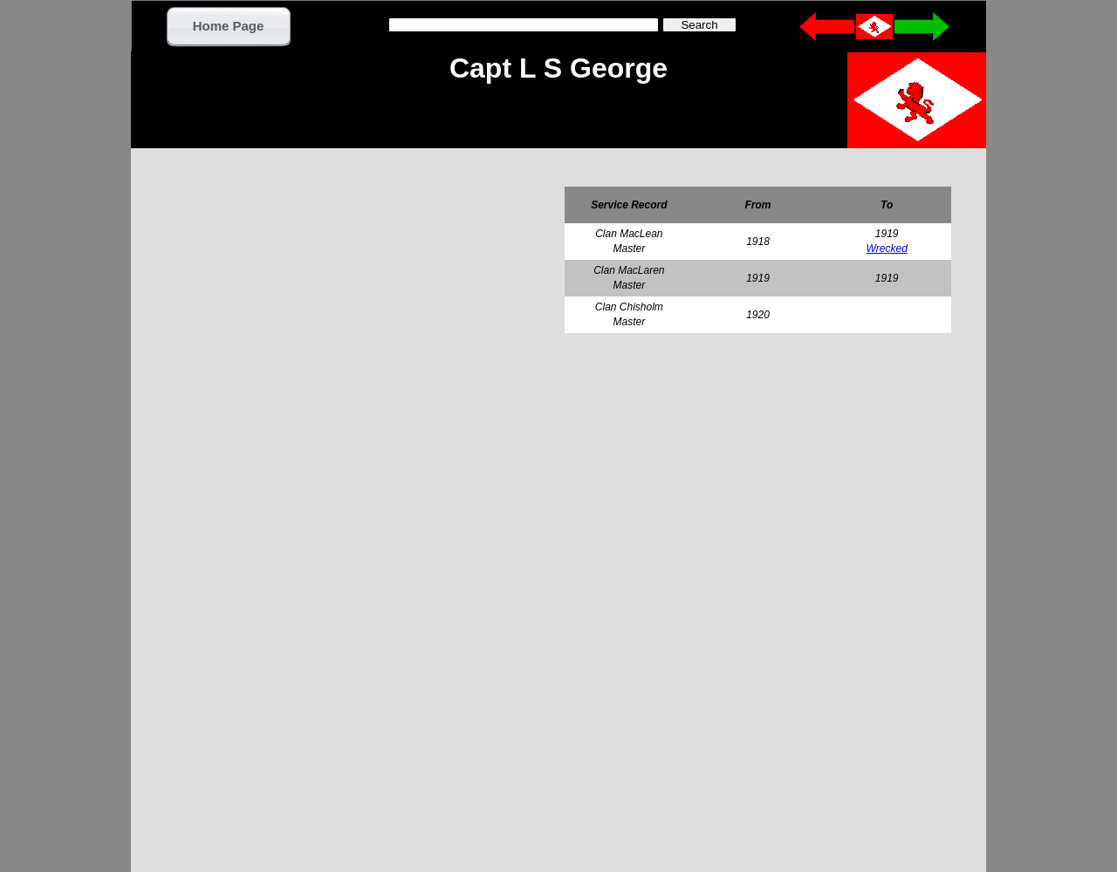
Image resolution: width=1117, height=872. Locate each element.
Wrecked (886, 248)
